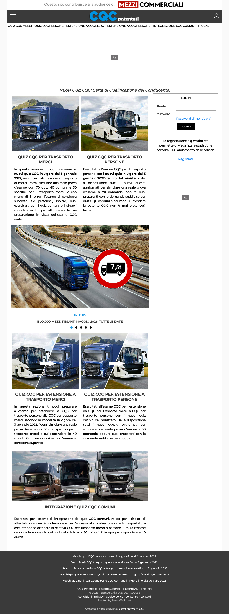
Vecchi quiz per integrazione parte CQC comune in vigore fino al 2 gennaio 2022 (114, 580)
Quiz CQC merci (20, 25)
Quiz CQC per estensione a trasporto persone (114, 397)
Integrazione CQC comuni (174, 25)
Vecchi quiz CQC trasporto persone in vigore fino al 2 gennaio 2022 (114, 562)
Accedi (185, 126)
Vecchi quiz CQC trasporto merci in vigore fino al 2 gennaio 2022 (114, 556)
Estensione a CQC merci (85, 25)
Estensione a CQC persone (128, 25)
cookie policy (114, 596)
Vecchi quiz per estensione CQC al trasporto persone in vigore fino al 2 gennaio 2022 (114, 574)
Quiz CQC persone (49, 25)
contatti (146, 596)
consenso (132, 596)
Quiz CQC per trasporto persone (114, 159)
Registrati (185, 159)
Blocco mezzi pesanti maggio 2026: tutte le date (80, 321)
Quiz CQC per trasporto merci (45, 159)
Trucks (203, 25)
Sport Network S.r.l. (131, 608)
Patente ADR (131, 588)
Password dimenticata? (194, 119)
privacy (99, 596)
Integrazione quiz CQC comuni (80, 507)
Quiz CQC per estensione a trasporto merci (45, 397)
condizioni (85, 596)
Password (162, 114)
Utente (160, 106)
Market (147, 588)
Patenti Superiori (110, 588)
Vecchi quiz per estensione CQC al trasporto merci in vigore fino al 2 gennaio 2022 (114, 568)
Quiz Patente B (87, 588)
